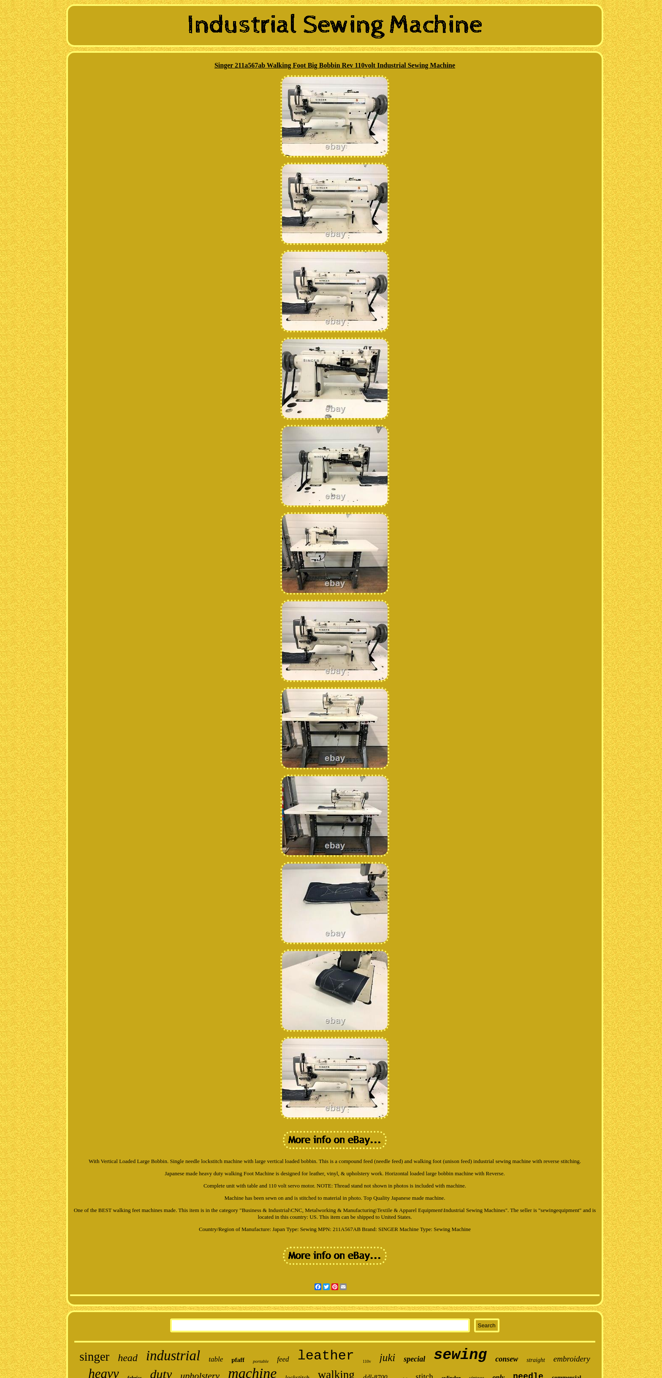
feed (283, 1359)
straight (535, 1360)
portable (261, 1361)
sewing (460, 1355)
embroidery (571, 1358)
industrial (173, 1355)
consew (506, 1359)
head (128, 1357)
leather (326, 1356)
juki (388, 1357)
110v (367, 1361)
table (216, 1359)
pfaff (237, 1359)
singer (94, 1356)
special (414, 1359)
